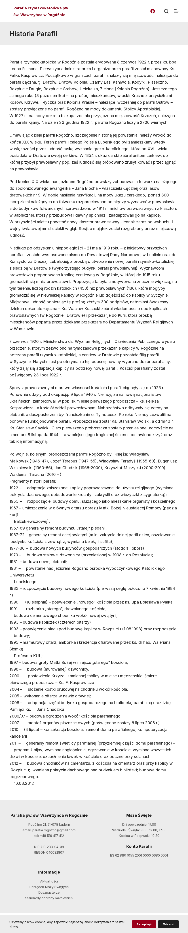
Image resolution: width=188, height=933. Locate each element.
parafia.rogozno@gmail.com (54, 830)
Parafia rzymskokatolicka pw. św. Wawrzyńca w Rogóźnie (41, 11)
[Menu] (176, 11)
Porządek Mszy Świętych (49, 887)
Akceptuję (144, 924)
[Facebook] (152, 11)
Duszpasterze (49, 892)
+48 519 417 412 (52, 836)
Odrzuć (168, 924)
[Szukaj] (166, 11)
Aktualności (49, 881)
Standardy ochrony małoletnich (49, 898)
